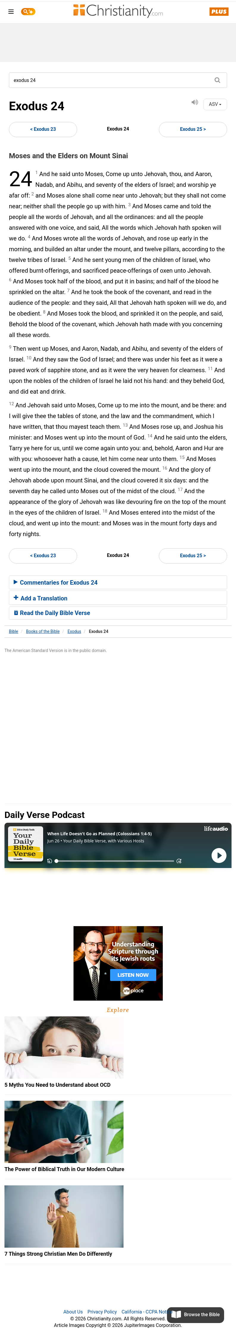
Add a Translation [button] (41, 598)
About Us (73, 1312)
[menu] (11, 13)
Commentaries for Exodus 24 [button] (56, 582)
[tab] (118, 582)
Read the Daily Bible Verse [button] (52, 613)
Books (43, 631)
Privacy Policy (102, 1312)
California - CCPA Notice (147, 1312)
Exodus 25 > (193, 129)
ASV (215, 104)
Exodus (74, 631)
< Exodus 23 (43, 129)
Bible (13, 631)
